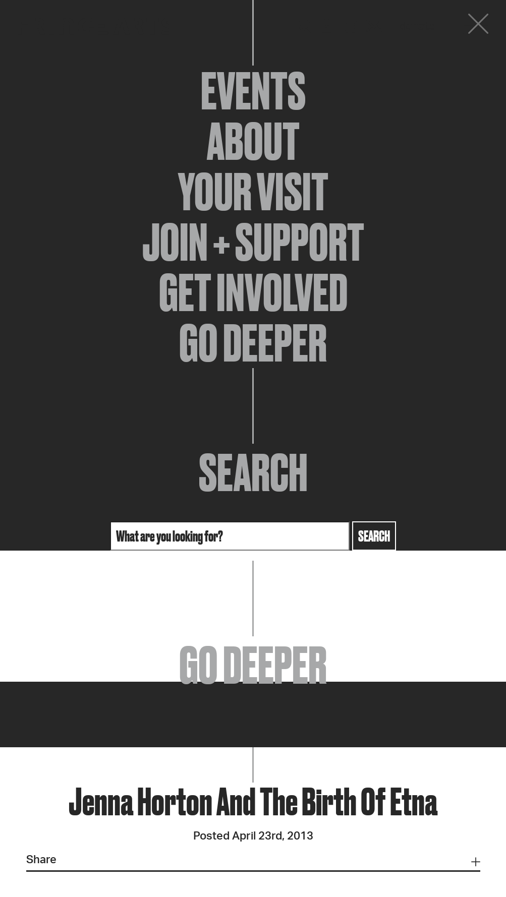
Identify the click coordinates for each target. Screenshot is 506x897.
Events (253, 90)
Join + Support (253, 242)
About (253, 141)
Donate (417, 26)
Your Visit (253, 191)
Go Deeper (253, 343)
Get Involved (253, 292)
